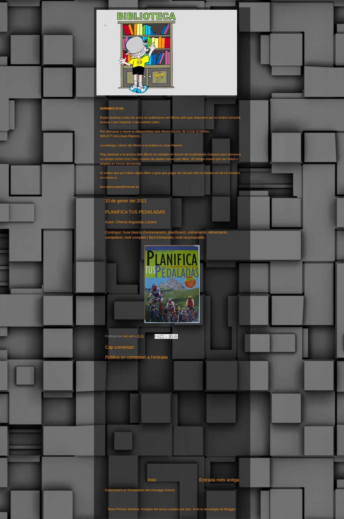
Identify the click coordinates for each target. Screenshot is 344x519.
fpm (188, 509)
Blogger (230, 509)
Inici (152, 479)
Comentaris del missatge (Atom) (151, 490)
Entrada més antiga (219, 479)
